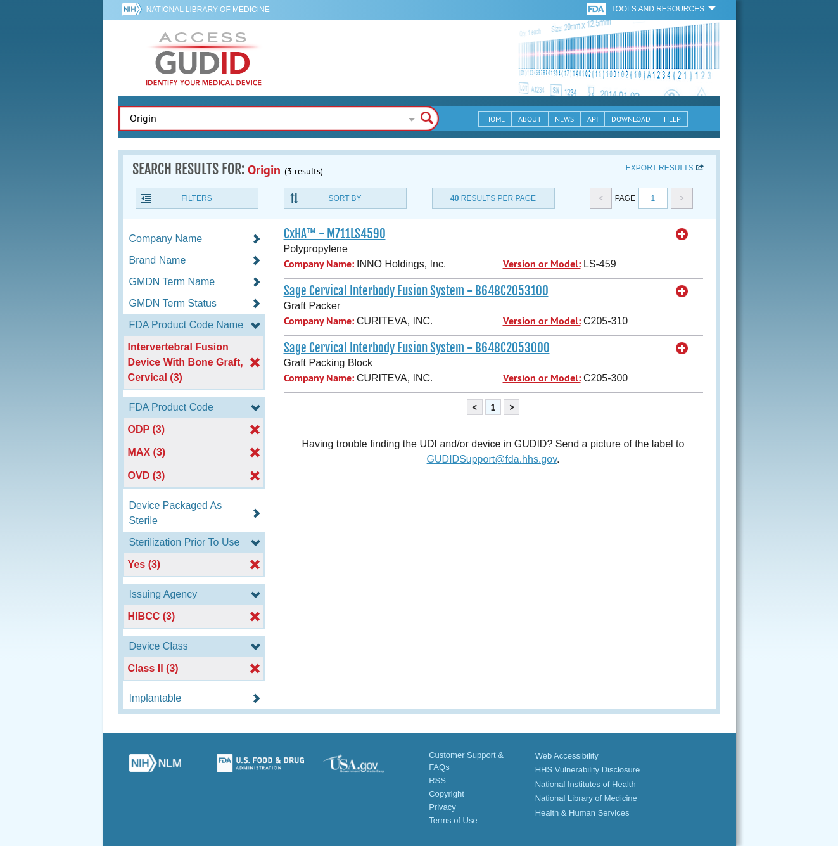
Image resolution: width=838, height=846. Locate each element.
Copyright (446, 793)
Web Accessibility (567, 755)
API (592, 119)
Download (631, 119)
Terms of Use (453, 820)
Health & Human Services (582, 812)
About (530, 119)
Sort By (344, 198)
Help (672, 119)
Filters (196, 198)
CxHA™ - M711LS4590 (335, 233)
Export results (660, 167)
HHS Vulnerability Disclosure (587, 769)
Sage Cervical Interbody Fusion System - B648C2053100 (416, 290)
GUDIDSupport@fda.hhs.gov (492, 459)
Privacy (442, 807)
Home (495, 119)
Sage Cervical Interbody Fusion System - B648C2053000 (417, 348)
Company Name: (319, 264)
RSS (437, 780)
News (564, 119)
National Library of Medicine (208, 9)
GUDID (204, 58)
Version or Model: (542, 264)
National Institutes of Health (585, 784)
